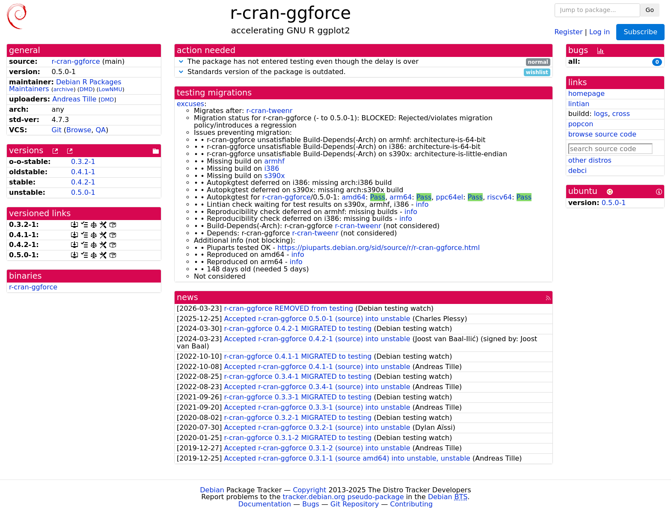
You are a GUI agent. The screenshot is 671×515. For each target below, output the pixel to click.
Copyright (309, 490)
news (187, 297)
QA (100, 130)
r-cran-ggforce (76, 61)
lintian (579, 104)
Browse (78, 130)
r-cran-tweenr (269, 111)
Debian (212, 490)
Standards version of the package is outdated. (363, 72)
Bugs (310, 504)
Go (650, 9)
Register (569, 31)
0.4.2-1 (83, 182)
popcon (581, 124)
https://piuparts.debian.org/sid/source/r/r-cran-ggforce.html (378, 248)
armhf (274, 161)
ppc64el (449, 197)
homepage (586, 93)
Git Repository (354, 504)
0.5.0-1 (83, 192)
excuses (190, 104)
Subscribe (640, 32)
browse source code (602, 134)
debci (577, 171)
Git (57, 130)
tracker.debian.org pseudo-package (343, 497)
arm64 (400, 197)
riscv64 (499, 197)
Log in (599, 31)
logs (601, 114)
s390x (274, 176)
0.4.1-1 (83, 172)
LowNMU (110, 89)
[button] (181, 61)
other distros (590, 160)
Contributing (411, 504)
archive (63, 89)
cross (621, 114)
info (422, 204)
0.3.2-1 (83, 162)
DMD (86, 89)
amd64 (353, 197)
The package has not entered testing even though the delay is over (363, 61)
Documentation (264, 504)
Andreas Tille (74, 99)
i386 (271, 168)
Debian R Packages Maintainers (65, 85)
